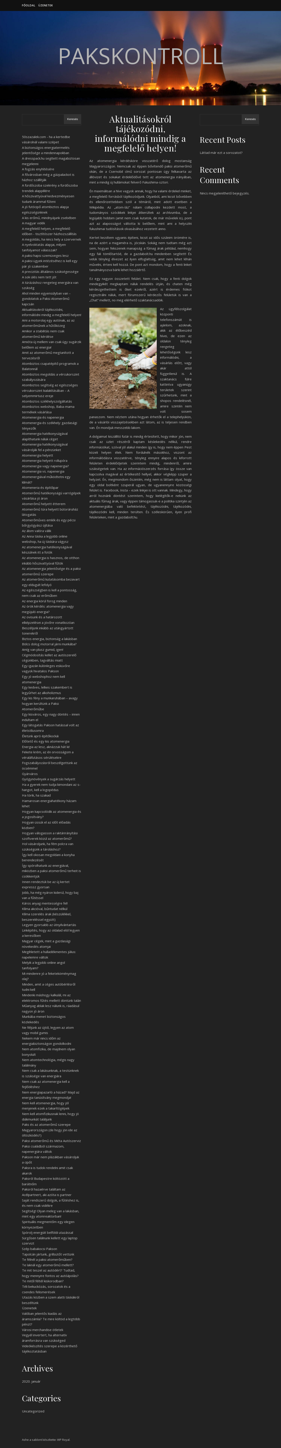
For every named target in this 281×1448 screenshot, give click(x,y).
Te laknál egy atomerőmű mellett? (48, 1265)
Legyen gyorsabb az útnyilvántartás (49, 925)
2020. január (31, 1381)
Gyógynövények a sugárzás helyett (48, 779)
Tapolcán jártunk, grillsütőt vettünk (48, 1254)
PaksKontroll (140, 56)
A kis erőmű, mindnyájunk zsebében (49, 218)
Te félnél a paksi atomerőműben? (47, 1259)
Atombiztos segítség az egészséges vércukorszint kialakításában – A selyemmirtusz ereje (50, 390)
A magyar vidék (33, 223)
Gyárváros (30, 774)
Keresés (72, 119)
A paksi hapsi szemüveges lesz (45, 255)
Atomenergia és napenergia (43, 417)
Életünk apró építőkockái (40, 736)
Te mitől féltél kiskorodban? (43, 1281)
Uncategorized (33, 1411)
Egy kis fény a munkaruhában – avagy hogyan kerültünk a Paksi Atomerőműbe (50, 703)
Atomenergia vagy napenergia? (45, 466)
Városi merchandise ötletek (42, 1329)
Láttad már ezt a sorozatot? (221, 152)
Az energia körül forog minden (44, 601)
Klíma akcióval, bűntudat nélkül (44, 909)
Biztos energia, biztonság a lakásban (49, 639)
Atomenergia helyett (37, 455)
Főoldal (28, 5)
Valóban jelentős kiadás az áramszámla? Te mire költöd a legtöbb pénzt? (51, 1318)
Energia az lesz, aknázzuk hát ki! (46, 747)
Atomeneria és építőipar (40, 487)
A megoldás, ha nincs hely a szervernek (51, 239)
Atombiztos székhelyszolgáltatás (47, 401)
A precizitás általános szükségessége (50, 271)
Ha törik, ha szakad (36, 795)
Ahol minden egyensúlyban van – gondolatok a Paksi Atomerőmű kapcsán (46, 298)
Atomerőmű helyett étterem (43, 504)
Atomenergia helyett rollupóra (44, 460)
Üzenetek (45, 5)
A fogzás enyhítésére (38, 169)
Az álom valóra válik (36, 531)
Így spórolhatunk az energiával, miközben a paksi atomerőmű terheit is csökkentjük (51, 870)
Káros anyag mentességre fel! (45, 903)
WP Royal (63, 1440)
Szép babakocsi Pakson (39, 1249)
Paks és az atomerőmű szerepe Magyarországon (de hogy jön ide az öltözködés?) (49, 1129)
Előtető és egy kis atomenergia (45, 741)
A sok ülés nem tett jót (39, 277)
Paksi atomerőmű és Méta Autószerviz (51, 1141)
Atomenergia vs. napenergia (43, 471)
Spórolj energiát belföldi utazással (47, 1232)
